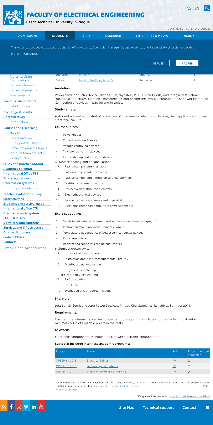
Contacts (9, 242)
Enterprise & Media (152, 35)
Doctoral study (14, 117)
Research (113, 35)
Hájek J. (84, 80)
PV (174, 360)
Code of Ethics (13, 237)
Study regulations (16, 178)
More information (24, 53)
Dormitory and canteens (21, 222)
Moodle (15, 133)
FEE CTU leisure (14, 218)
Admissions (28, 35)
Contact (189, 407)
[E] (207, 407)
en (196, 8)
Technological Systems (102, 366)
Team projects (20, 95)
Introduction (19, 122)
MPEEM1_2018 (66, 360)
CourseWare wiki (21, 138)
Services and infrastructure (23, 227)
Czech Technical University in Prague (58, 22)
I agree (187, 63)
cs (189, 8)
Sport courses (13, 199)
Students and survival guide (24, 203)
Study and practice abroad (23, 164)
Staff (86, 35)
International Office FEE (20, 173)
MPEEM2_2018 (66, 371)
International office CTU (20, 208)
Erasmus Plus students (19, 101)
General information (24, 85)
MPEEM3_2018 (66, 366)
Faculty (188, 35)
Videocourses (19, 158)
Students (60, 35)
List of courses (20, 106)
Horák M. (95, 80)
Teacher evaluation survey (22, 194)
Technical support (158, 407)
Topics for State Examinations (21, 78)
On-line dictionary (16, 232)
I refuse (158, 63)
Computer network (23, 188)
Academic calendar (17, 168)
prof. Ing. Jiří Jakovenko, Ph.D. (189, 396)
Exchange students (17, 112)
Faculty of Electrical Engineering (85, 14)
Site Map (126, 407)
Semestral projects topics (28, 148)
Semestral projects (23, 90)
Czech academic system (21, 213)
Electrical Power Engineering (106, 371)
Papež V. (84, 74)
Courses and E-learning (20, 128)
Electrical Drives (98, 360)
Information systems (18, 183)
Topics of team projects (27, 153)
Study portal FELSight (25, 143)
